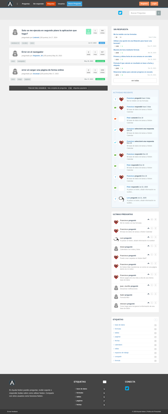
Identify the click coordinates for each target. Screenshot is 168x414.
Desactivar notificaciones (129, 289)
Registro (144, 4)
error (32, 43)
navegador (21, 61)
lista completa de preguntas (57, 88)
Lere (128, 198)
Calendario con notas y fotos (130, 249)
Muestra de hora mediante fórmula (126, 50)
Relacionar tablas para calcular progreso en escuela (133, 72)
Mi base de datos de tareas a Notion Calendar (136, 232)
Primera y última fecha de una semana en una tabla (133, 56)
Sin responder (38, 4)
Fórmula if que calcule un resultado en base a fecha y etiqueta (134, 64)
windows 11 (15, 43)
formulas (135, 329)
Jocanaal (36, 74)
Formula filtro (124, 297)
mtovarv (123, 304)
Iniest (122, 247)
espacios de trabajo (135, 353)
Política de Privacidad (154, 411)
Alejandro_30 (38, 56)
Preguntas (26, 4)
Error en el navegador (32, 52)
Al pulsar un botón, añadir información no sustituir (137, 241)
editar (135, 349)
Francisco (130, 98)
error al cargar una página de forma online (43, 70)
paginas (27, 79)
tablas (135, 333)
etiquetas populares (80, 88)
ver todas (135, 81)
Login (154, 4)
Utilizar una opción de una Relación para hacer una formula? (133, 42)
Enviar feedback (12, 411)
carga (20, 79)
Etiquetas (50, 4)
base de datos (135, 325)
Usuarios (61, 4)
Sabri (122, 295)
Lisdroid (36, 37)
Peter (129, 118)
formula (135, 361)
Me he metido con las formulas (125, 34)
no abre (24, 43)
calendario (135, 345)
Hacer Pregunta (74, 4)
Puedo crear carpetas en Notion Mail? (133, 258)
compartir (135, 357)
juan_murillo (125, 286)
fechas (135, 341)
